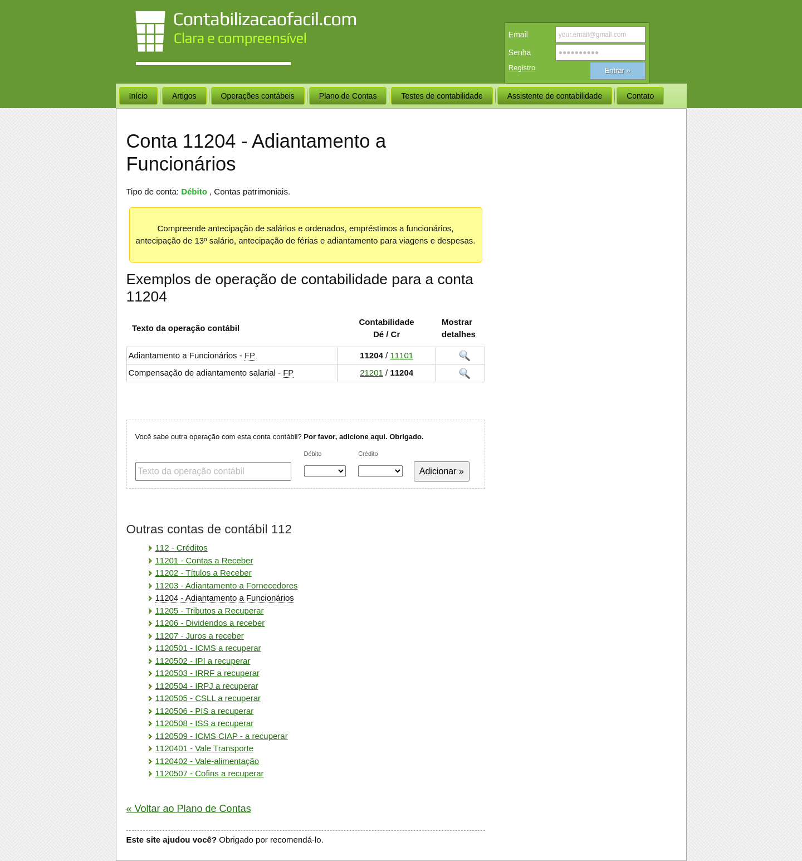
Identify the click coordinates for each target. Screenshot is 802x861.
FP (249, 355)
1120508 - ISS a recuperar (204, 723)
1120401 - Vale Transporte (204, 748)
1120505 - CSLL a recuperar (208, 698)
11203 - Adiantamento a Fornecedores (226, 585)
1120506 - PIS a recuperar (204, 711)
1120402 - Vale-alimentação (207, 761)
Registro (521, 68)
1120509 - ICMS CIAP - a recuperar (221, 736)
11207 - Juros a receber (199, 635)
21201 (371, 372)
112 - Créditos (181, 547)
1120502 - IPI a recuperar (203, 660)
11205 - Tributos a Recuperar (209, 610)
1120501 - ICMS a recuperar (208, 648)
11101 (401, 355)
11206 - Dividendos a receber (210, 622)
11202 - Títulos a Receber (203, 572)
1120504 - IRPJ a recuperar (206, 685)
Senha (519, 52)
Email (518, 34)
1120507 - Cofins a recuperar (209, 773)
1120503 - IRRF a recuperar (207, 673)
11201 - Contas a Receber (204, 560)
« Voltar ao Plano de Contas (188, 808)
